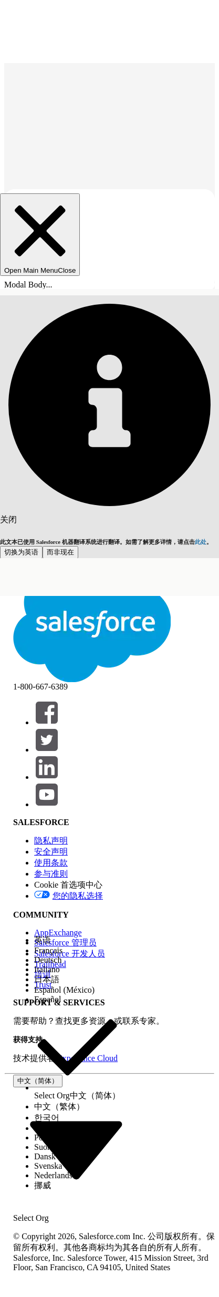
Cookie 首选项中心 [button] (68, 884)
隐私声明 (51, 840)
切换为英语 (21, 552)
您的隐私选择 (78, 895)
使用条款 (51, 862)
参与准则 (51, 873)
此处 (200, 542)
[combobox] (76, 1149)
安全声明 (51, 851)
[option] (77, 940)
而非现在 (60, 552)
